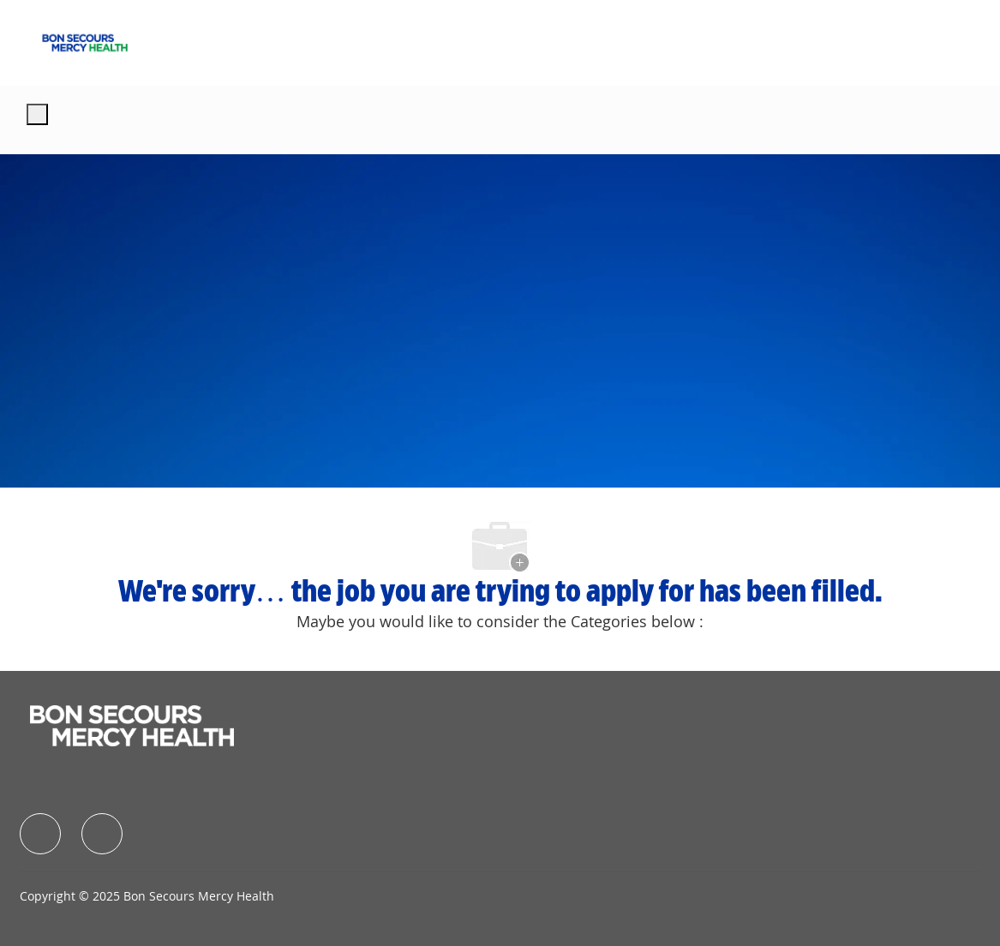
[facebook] (40, 833)
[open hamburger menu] (37, 114)
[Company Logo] (84, 41)
